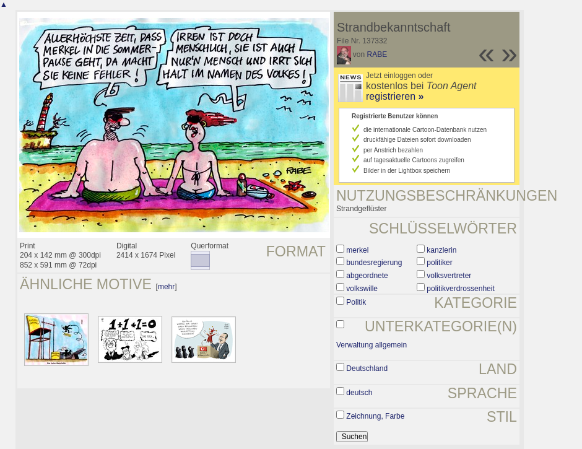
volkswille (362, 288)
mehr (166, 286)
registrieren (394, 96)
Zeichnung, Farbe (375, 416)
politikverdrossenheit (460, 288)
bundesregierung (374, 262)
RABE (377, 54)
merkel (357, 250)
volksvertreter (449, 275)
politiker (439, 262)
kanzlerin (441, 250)
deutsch (359, 392)
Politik (356, 302)
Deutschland (367, 368)
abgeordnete (367, 275)
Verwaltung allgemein (371, 345)
